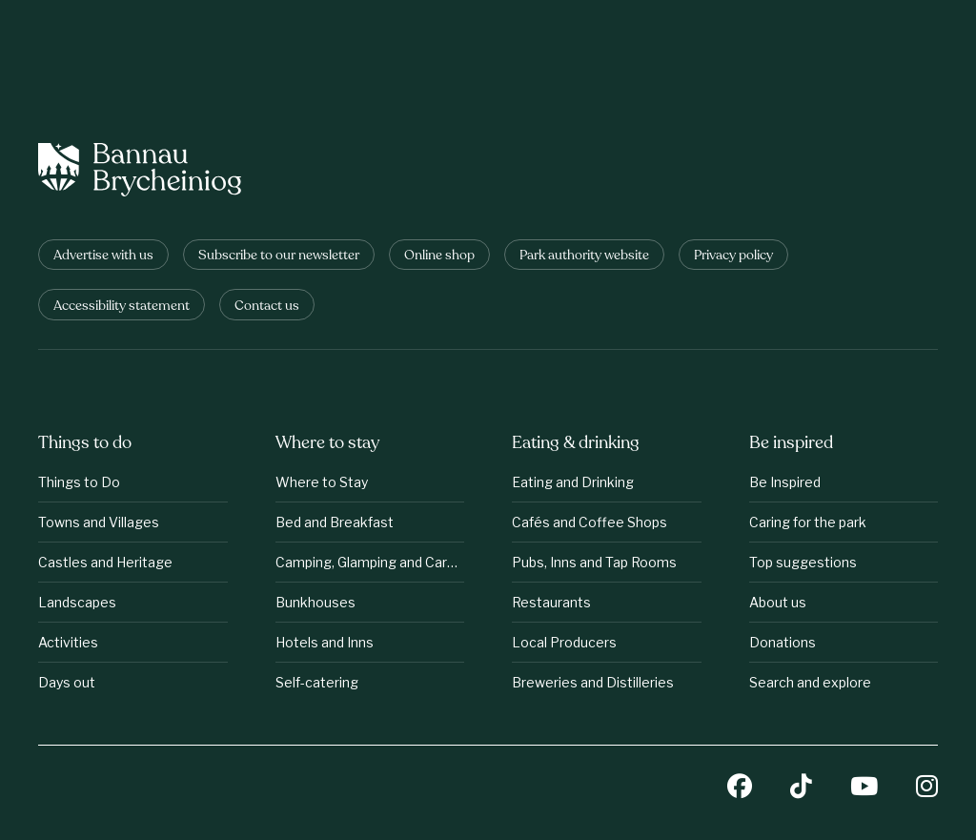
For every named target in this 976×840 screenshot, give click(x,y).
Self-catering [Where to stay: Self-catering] (316, 682)
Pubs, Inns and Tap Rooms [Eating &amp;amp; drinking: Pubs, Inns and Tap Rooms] (594, 562)
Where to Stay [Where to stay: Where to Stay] (321, 482)
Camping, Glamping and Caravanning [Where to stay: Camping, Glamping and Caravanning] (370, 562)
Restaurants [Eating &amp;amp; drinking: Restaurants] (551, 602)
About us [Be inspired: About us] (777, 602)
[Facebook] (739, 788)
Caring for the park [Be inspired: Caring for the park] (807, 522)
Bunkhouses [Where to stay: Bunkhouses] (315, 602)
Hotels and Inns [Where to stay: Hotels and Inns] (324, 642)
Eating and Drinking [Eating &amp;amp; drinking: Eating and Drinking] (573, 482)
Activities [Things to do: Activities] (68, 642)
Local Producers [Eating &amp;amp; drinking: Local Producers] (564, 642)
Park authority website (584, 256)
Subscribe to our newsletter (278, 256)
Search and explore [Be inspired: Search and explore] (810, 682)
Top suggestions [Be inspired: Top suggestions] (803, 562)
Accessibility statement (121, 306)
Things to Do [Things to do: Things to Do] (79, 482)
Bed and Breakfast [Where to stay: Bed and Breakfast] (334, 522)
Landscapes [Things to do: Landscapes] (77, 602)
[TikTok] (801, 788)
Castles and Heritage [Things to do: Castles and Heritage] (105, 562)
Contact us (266, 306)
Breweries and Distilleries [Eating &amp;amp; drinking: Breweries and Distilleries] (593, 682)
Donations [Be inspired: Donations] (782, 642)
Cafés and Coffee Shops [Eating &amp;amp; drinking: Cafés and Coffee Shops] (589, 522)
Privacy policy (733, 256)
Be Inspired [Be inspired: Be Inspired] (785, 482)
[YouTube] (864, 788)
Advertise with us (103, 256)
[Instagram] (927, 788)
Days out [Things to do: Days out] (66, 682)
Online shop (439, 256)
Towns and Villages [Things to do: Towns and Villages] (98, 522)
